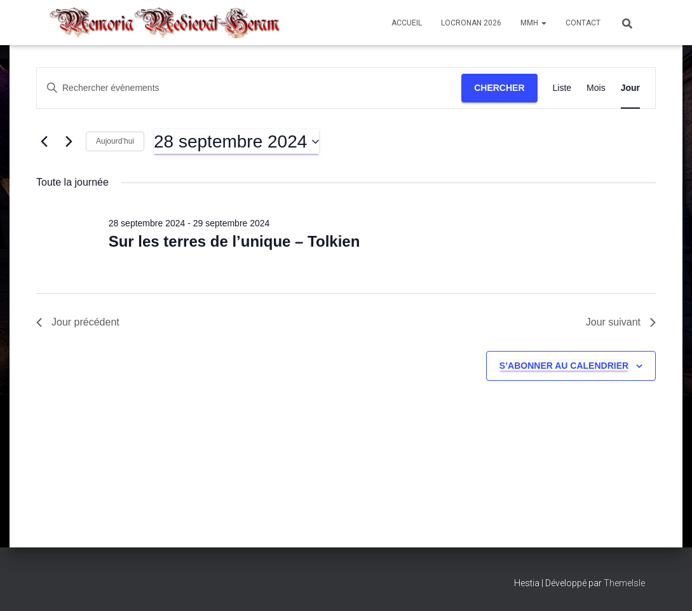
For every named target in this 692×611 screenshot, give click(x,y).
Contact (583, 22)
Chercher (499, 88)
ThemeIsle (624, 583)
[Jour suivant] (68, 141)
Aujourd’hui (115, 141)
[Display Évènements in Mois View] (596, 88)
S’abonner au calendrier (563, 365)
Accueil (406, 22)
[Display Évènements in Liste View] (562, 88)
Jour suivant (621, 322)
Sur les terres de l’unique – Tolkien (234, 241)
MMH (533, 22)
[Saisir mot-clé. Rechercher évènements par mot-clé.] (249, 88)
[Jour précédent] (43, 141)
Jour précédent (77, 322)
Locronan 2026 (471, 22)
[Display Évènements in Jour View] (630, 88)
